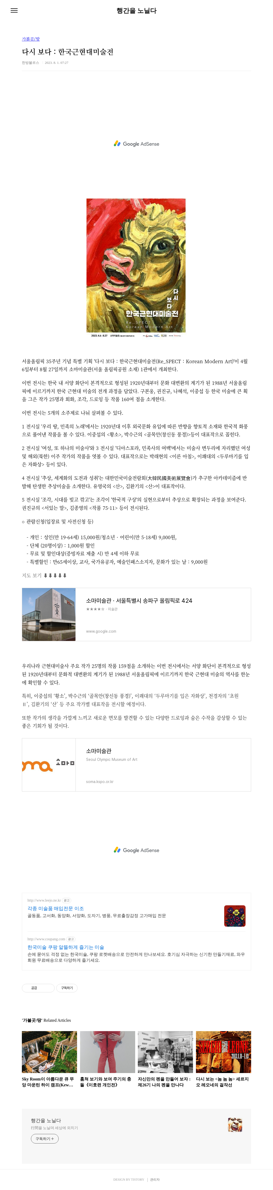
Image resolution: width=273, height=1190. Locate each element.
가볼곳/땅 (31, 39)
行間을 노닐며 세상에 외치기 (54, 1128)
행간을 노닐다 (136, 10)
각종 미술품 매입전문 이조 (55, 908)
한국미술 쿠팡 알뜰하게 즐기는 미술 (65, 947)
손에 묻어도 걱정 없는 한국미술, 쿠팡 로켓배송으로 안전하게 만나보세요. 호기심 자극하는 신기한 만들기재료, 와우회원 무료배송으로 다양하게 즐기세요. (136, 957)
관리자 (155, 1179)
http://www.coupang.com (46, 939)
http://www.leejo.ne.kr (44, 900)
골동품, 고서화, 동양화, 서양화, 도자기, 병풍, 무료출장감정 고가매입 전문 (96, 915)
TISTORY (137, 1179)
